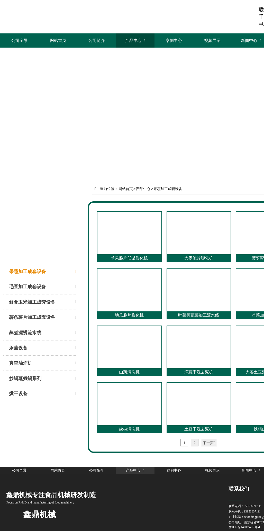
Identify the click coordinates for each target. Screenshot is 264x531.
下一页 (209, 443)
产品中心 (143, 188)
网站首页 (126, 188)
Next (257, 99)
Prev (7, 99)
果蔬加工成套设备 (167, 188)
